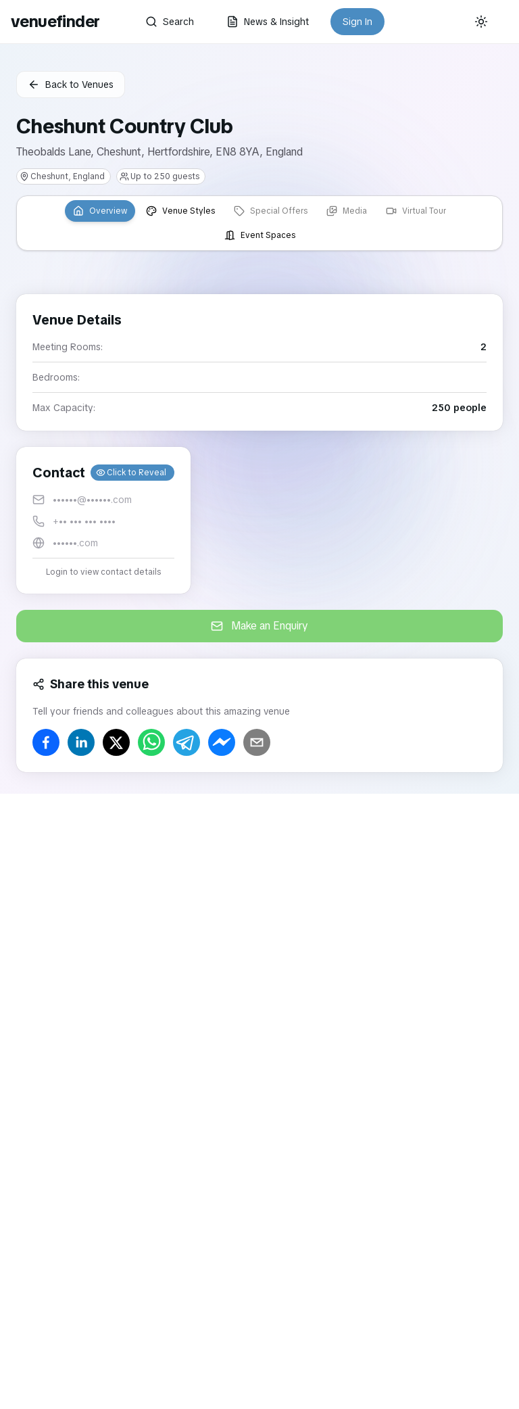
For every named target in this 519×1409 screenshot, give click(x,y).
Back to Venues (71, 84)
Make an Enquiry (259, 626)
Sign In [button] (357, 22)
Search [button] (169, 22)
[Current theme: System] (481, 21)
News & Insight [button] (267, 22)
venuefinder (55, 21)
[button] (103, 520)
